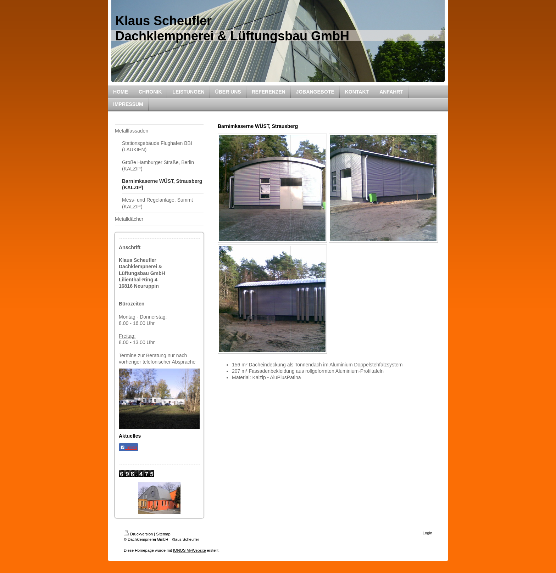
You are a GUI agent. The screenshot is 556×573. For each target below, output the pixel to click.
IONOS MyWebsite (189, 550)
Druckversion (138, 534)
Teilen (128, 447)
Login (427, 533)
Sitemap (163, 534)
